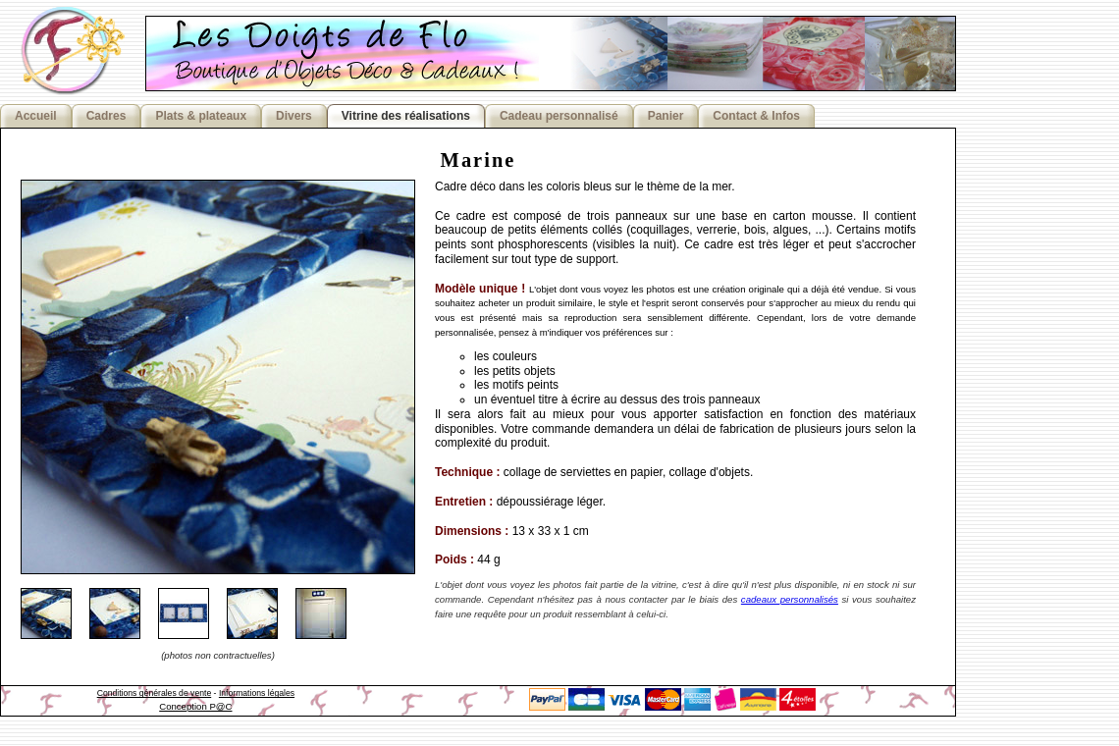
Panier (666, 116)
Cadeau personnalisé (559, 116)
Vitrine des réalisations (406, 116)
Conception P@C (195, 706)
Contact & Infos (756, 116)
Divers (294, 116)
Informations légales (256, 693)
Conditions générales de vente (154, 693)
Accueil (36, 116)
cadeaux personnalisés (789, 599)
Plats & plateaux (200, 116)
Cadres (106, 116)
